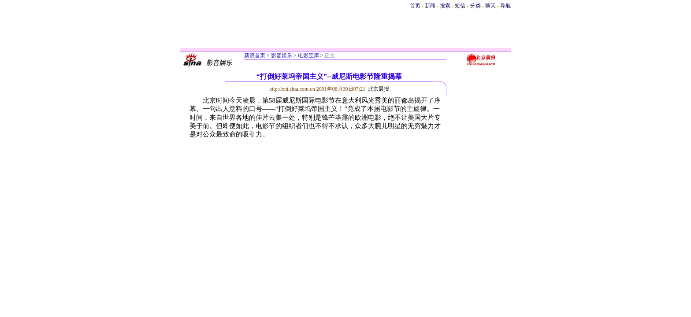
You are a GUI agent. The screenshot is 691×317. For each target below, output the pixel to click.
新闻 (430, 6)
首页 (415, 6)
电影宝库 (308, 55)
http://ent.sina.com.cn (292, 89)
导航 (505, 6)
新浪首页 (254, 55)
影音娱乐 (281, 55)
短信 (460, 6)
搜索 (446, 6)
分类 (475, 6)
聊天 (490, 6)
